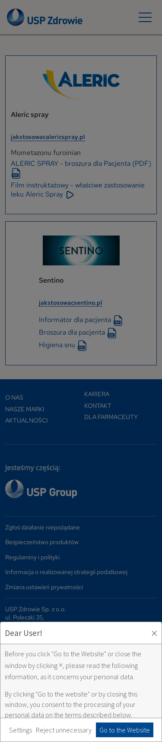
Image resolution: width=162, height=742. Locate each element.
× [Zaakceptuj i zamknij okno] (154, 632)
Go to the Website (124, 730)
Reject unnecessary (64, 730)
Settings (20, 730)
